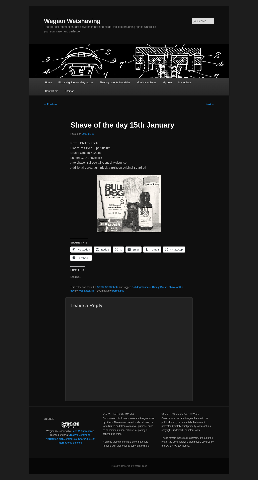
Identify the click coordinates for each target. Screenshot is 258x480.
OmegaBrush (159, 287)
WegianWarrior (86, 290)
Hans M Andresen (82, 431)
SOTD (100, 287)
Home (48, 82)
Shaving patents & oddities (115, 82)
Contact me (51, 91)
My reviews (184, 82)
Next (210, 104)
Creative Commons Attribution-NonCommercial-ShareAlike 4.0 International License (70, 439)
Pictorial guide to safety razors (75, 82)
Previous (50, 104)
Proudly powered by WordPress (129, 466)
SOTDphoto (111, 287)
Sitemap (69, 91)
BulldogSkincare (141, 287)
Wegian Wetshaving (72, 21)
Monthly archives (146, 82)
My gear (167, 82)
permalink (118, 290)
